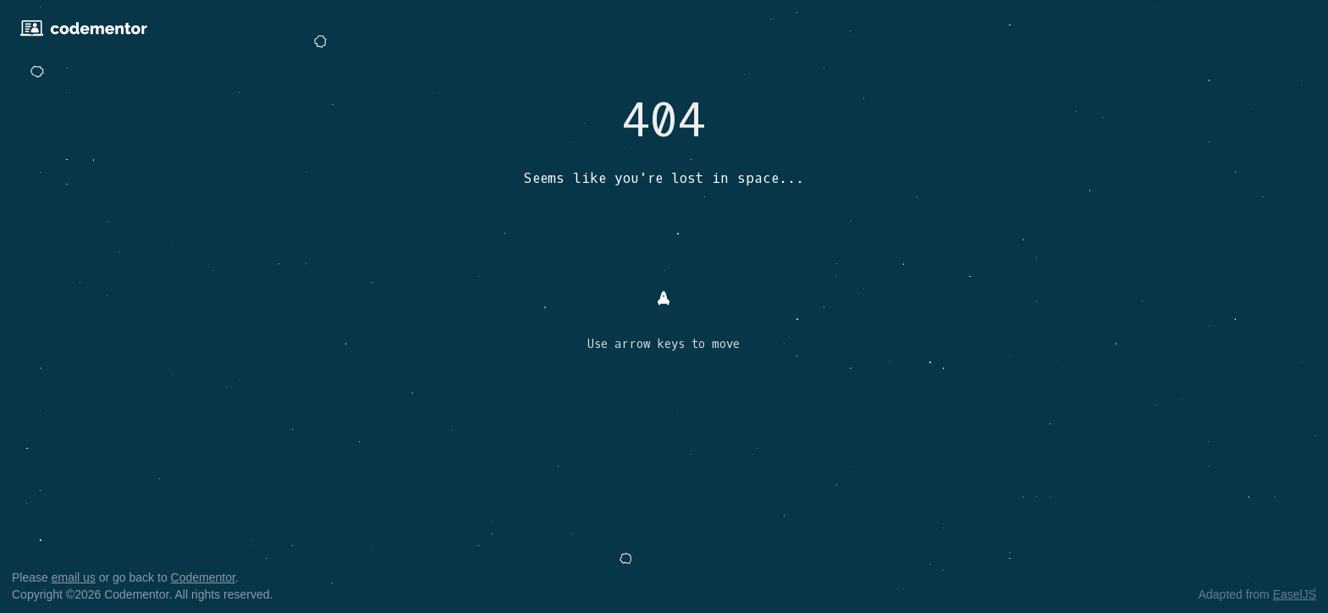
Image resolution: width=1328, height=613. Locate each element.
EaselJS (1294, 594)
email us (74, 577)
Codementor (203, 577)
